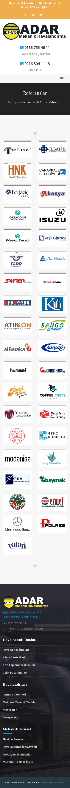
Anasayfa (13, 102)
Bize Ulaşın (35, 70)
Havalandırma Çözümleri (35, 54)
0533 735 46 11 (16, 623)
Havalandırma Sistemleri (53, 782)
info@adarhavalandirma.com (25, 628)
